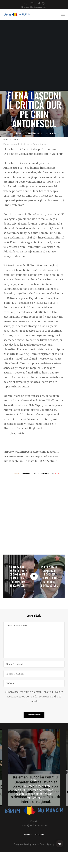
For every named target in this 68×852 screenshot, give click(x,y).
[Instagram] (43, 3)
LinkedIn (45, 474)
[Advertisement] (34, 55)
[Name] (34, 664)
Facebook (26, 474)
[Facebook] (39, 3)
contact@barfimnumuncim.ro (35, 7)
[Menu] (61, 14)
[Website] (34, 683)
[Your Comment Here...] (34, 640)
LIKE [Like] (52, 474)
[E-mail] (34, 673)
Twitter (35, 474)
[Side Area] (59, 843)
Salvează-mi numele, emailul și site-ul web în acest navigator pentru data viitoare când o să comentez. (35, 696)
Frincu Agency (47, 844)
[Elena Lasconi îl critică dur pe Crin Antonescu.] (34, 576)
